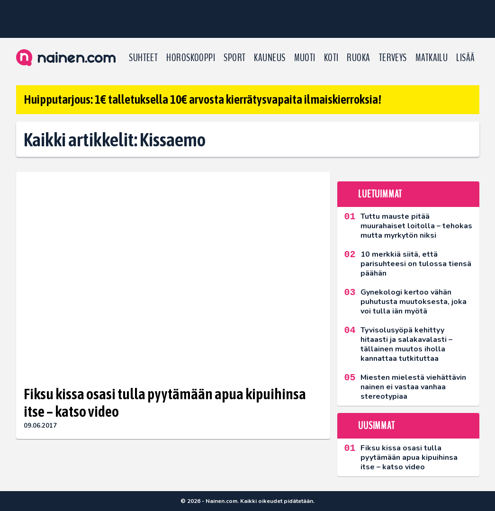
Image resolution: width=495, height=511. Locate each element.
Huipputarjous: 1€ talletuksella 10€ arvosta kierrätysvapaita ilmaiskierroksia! (202, 99)
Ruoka (358, 58)
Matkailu (431, 58)
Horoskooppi (190, 58)
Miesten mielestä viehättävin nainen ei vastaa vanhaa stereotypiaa (413, 387)
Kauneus (269, 58)
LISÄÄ (465, 58)
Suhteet (143, 58)
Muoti (304, 58)
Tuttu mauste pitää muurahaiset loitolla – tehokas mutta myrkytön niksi (416, 226)
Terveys (393, 58)
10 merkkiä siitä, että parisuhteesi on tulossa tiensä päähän (415, 263)
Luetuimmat (380, 194)
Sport (234, 58)
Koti (331, 58)
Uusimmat (376, 426)
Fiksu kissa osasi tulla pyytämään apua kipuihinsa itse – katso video (165, 402)
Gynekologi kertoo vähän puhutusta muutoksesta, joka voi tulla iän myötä (413, 301)
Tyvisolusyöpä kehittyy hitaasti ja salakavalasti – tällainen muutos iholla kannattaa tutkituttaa (406, 344)
